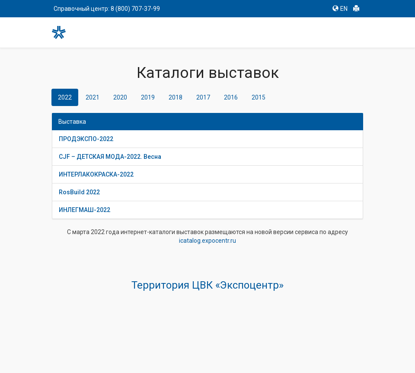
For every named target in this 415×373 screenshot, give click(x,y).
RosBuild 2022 (79, 192)
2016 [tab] (231, 97)
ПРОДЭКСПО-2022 (86, 138)
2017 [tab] (203, 97)
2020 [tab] (120, 97)
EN (340, 8)
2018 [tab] (175, 97)
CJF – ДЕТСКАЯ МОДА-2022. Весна (110, 156)
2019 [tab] (148, 97)
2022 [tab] (65, 97)
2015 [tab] (258, 97)
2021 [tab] (92, 97)
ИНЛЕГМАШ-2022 (84, 209)
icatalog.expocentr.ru (207, 240)
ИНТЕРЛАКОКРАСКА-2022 (96, 174)
